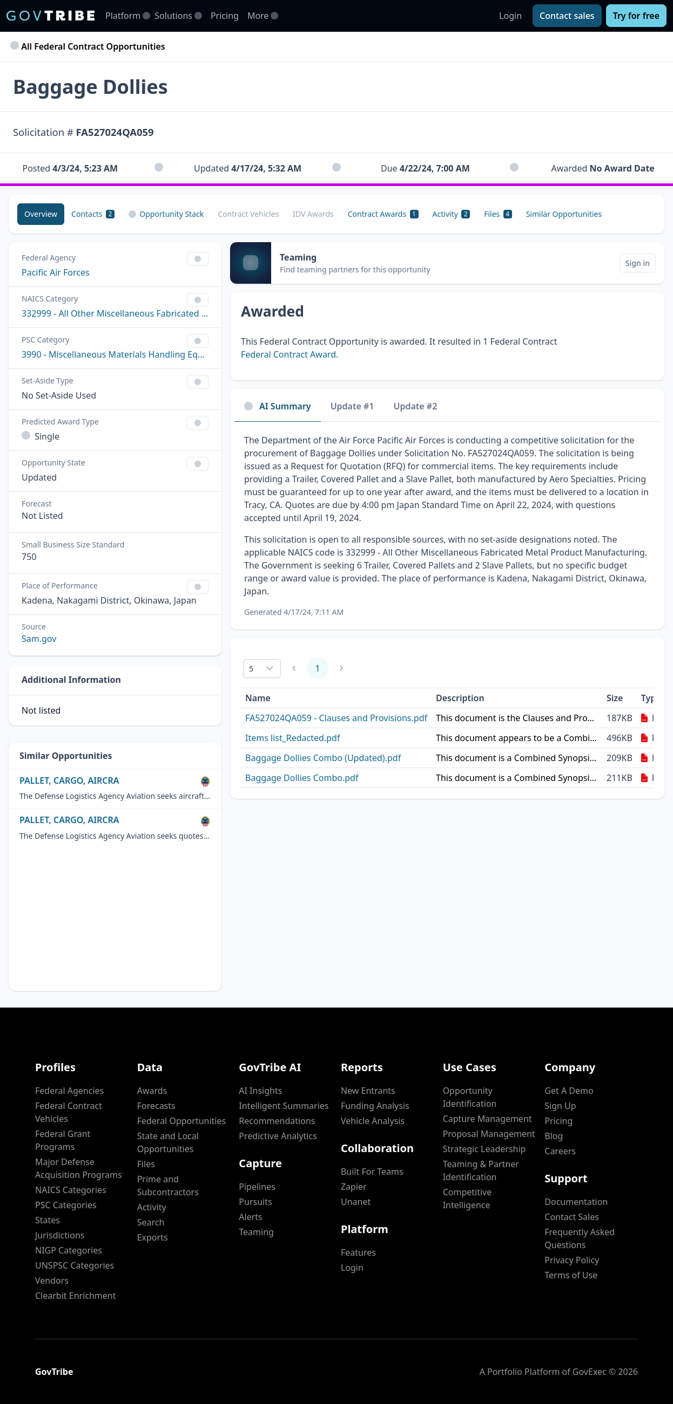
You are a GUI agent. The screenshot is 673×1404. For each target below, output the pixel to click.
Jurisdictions (59, 1235)
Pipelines (257, 1187)
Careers (560, 1151)
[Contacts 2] (93, 214)
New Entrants (368, 1091)
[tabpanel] (447, 526)
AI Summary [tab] (277, 406)
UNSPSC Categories (74, 1265)
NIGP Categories (68, 1250)
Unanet (356, 1202)
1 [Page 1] (317, 668)
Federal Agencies (69, 1091)
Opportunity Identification (470, 1097)
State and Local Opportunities (168, 1142)
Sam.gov (39, 639)
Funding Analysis (375, 1106)
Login (510, 16)
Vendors (52, 1280)
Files (146, 1164)
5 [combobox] (251, 668)
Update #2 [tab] (416, 406)
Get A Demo (568, 1091)
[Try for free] (636, 15)
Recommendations (277, 1121)
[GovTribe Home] (50, 15)
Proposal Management (489, 1134)
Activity (151, 1207)
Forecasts (156, 1106)
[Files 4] (498, 214)
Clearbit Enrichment (75, 1296)
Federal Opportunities (181, 1121)
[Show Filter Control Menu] (197, 259)
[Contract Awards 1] (383, 214)
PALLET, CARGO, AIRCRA (69, 781)
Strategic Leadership (484, 1149)
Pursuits (255, 1202)
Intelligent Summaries (283, 1106)
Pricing (225, 16)
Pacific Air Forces (56, 272)
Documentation (576, 1202)
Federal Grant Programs (62, 1140)
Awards (152, 1091)
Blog (553, 1136)
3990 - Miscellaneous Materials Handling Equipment (115, 354)
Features (358, 1252)
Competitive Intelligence (467, 1198)
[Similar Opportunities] (564, 214)
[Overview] (40, 214)
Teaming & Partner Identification (481, 1170)
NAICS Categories (70, 1190)
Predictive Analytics (278, 1136)
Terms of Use (570, 1275)
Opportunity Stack (166, 214)
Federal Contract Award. (289, 354)
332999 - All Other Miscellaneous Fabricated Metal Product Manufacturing (115, 313)
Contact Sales (571, 1217)
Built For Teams (372, 1171)
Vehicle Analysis (373, 1121)
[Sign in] (638, 263)
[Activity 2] (451, 214)
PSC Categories (66, 1205)
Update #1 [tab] (352, 406)
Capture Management (487, 1119)
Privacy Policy (571, 1260)
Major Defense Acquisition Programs (78, 1168)
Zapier (354, 1187)
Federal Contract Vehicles (68, 1112)
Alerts (250, 1217)
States (47, 1220)
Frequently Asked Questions (579, 1238)
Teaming (256, 1232)
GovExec (590, 1372)
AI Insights (260, 1091)
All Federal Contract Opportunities (89, 46)
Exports (152, 1237)
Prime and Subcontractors (168, 1185)
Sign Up (560, 1106)
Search (151, 1222)
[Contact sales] (567, 15)
